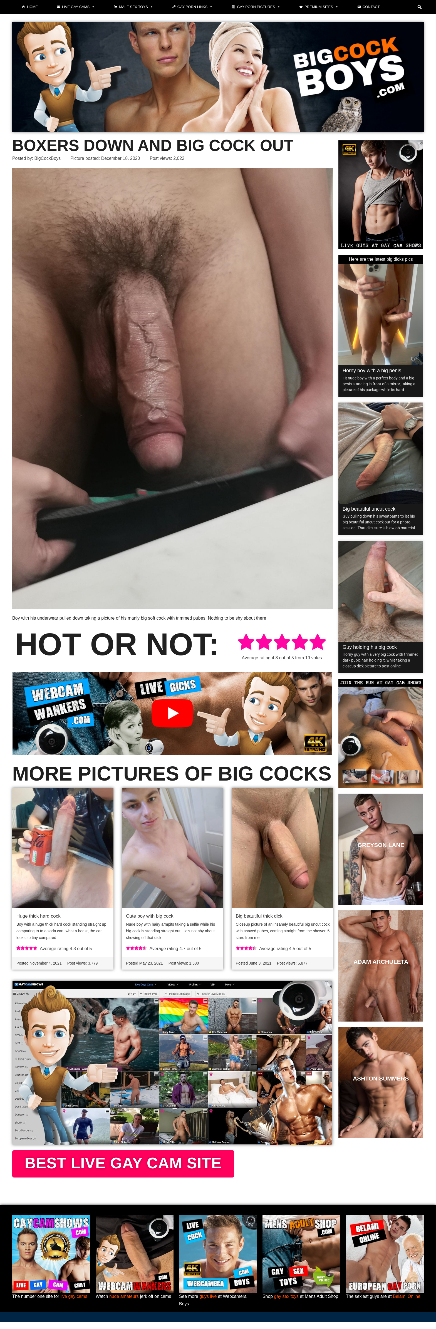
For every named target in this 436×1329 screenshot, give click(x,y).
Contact (371, 7)
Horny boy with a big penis (372, 371)
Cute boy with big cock (149, 916)
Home (32, 7)
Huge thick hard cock (38, 916)
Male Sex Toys (136, 7)
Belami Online (407, 1303)
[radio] (246, 643)
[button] (419, 7)
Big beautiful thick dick (259, 916)
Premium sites (321, 7)
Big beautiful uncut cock (369, 509)
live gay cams (74, 1303)
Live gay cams (78, 7)
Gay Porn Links (195, 7)
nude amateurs (124, 1303)
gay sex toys (286, 1303)
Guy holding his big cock (370, 647)
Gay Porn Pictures (258, 7)
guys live (208, 1303)
